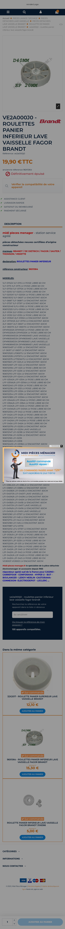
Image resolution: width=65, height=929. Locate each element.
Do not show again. (56, 445)
